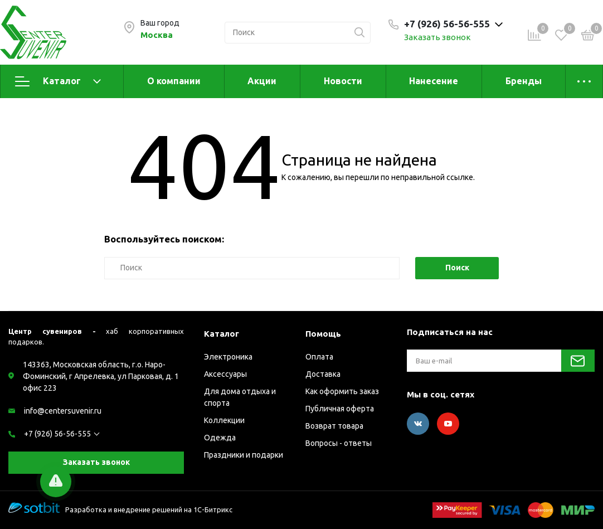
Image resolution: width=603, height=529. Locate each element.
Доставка (323, 374)
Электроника (228, 356)
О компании (174, 81)
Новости (343, 81)
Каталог (58, 81)
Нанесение (433, 81)
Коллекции (224, 420)
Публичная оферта (339, 408)
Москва (156, 35)
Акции (261, 81)
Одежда (220, 437)
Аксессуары (225, 374)
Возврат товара (334, 425)
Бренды (523, 81)
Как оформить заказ (342, 391)
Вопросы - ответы (338, 443)
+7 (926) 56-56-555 (57, 433)
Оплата (319, 356)
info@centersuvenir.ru (62, 410)
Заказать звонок (437, 37)
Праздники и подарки (243, 454)
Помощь (323, 333)
